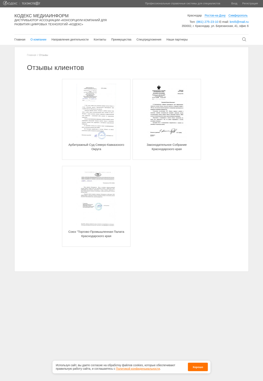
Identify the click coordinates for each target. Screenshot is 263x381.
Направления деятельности (70, 39)
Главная (19, 39)
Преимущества (121, 39)
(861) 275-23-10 (207, 21)
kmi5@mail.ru (239, 21)
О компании (38, 39)
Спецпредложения (148, 39)
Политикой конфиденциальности (138, 368)
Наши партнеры (177, 39)
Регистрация (250, 3)
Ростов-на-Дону (215, 15)
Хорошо (198, 367)
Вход (234, 3)
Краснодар (195, 15)
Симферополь (238, 15)
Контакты (100, 39)
